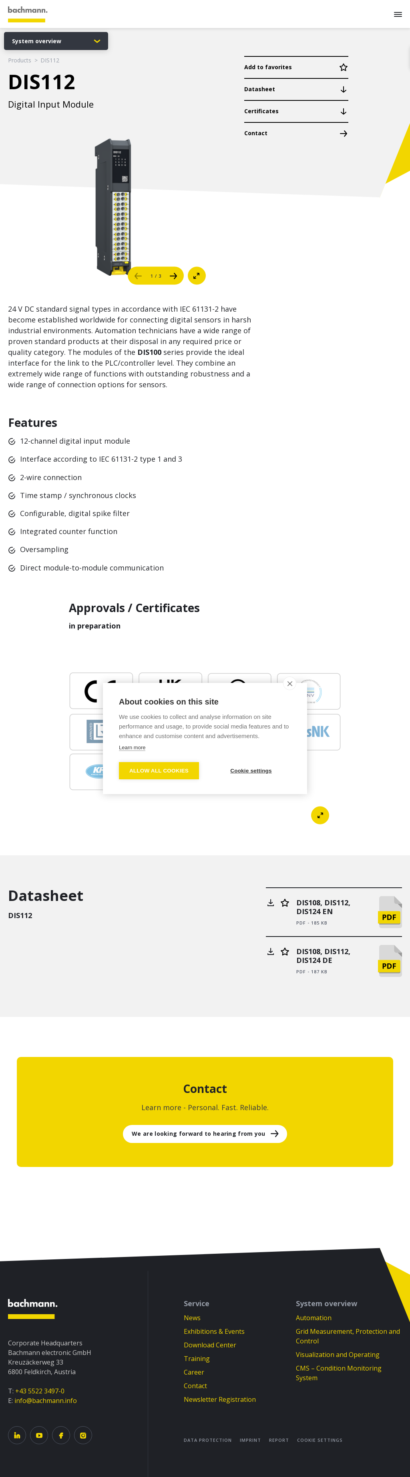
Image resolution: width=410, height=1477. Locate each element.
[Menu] (398, 14)
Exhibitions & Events (214, 1331)
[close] (289, 683)
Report (279, 1440)
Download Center (210, 1345)
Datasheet (259, 89)
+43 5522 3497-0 (39, 1391)
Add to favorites (268, 67)
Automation (314, 1317)
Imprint (250, 1440)
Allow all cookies (159, 771)
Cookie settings (320, 1440)
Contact (255, 133)
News (192, 1317)
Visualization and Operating (338, 1354)
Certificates (261, 111)
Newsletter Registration (220, 1399)
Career (194, 1372)
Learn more (132, 748)
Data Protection (208, 1440)
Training (197, 1358)
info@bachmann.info (45, 1400)
